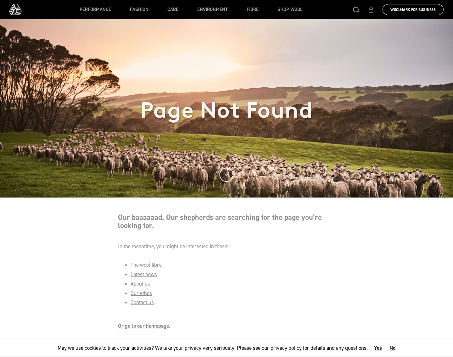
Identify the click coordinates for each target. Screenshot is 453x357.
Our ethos (141, 293)
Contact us (142, 302)
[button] (356, 9)
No (392, 347)
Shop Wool (290, 9)
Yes (378, 347)
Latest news (144, 274)
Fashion (139, 9)
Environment (212, 9)
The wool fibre (146, 264)
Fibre (253, 9)
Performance (95, 9)
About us (140, 283)
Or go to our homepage (143, 325)
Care (172, 9)
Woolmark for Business (413, 9)
